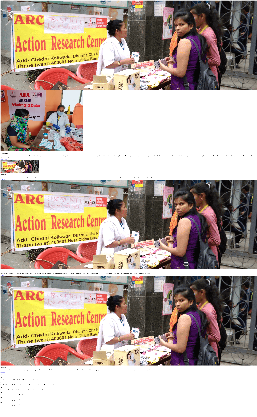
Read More (3, 179)
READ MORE (4, 159)
